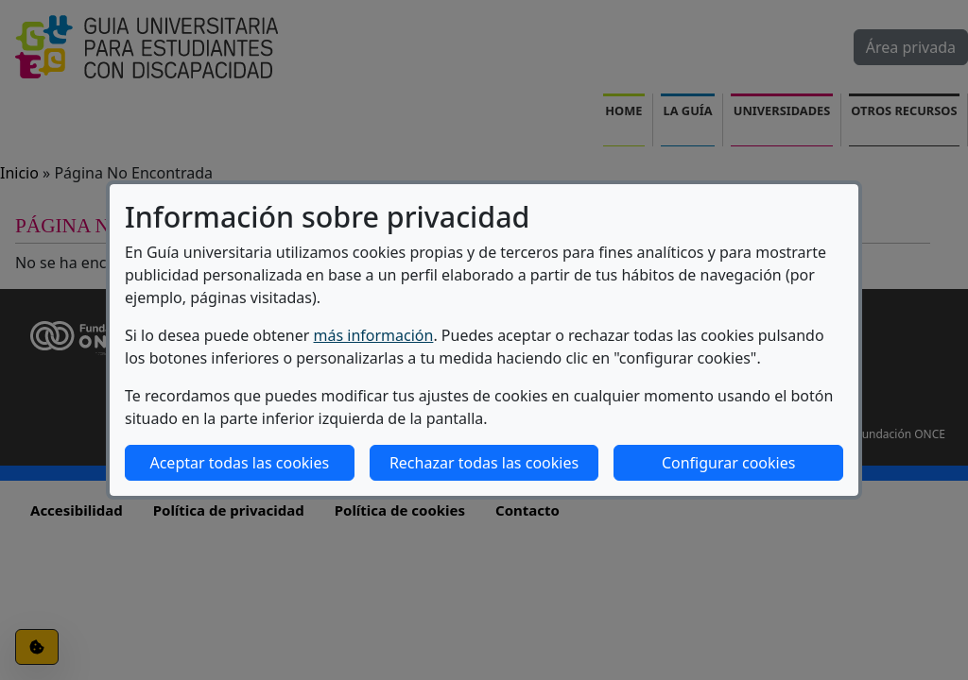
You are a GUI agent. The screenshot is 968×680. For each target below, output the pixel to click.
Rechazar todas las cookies (484, 462)
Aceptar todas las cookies (239, 462)
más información (374, 335)
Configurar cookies (728, 462)
